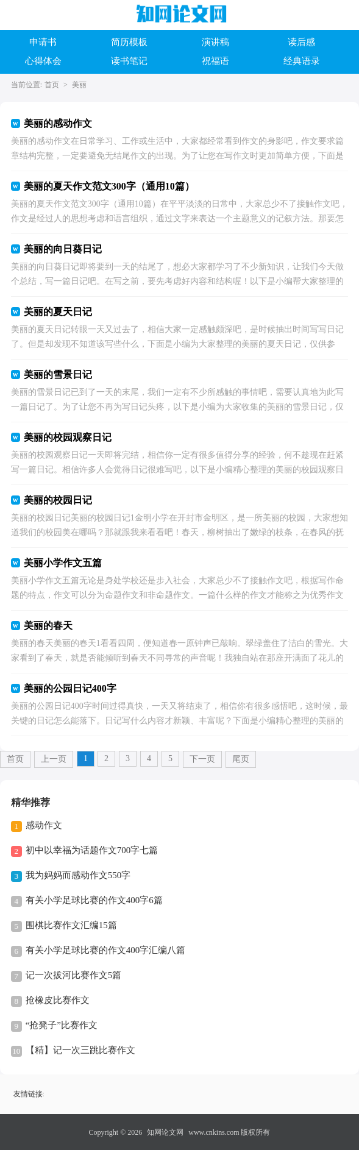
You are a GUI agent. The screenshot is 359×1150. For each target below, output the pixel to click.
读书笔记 (129, 61)
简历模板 (129, 42)
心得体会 (43, 61)
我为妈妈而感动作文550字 (78, 875)
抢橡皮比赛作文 (58, 1000)
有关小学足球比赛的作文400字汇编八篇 (106, 950)
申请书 (43, 42)
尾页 (240, 759)
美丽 (79, 84)
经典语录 (301, 61)
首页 (51, 84)
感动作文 (44, 825)
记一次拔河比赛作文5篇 (74, 975)
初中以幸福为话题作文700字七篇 (92, 850)
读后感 (301, 42)
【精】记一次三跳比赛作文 (80, 1050)
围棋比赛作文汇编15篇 (71, 925)
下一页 (202, 759)
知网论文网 (165, 1132)
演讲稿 (215, 42)
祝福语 (215, 61)
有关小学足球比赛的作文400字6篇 (94, 900)
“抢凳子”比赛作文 (62, 1025)
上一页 (53, 759)
